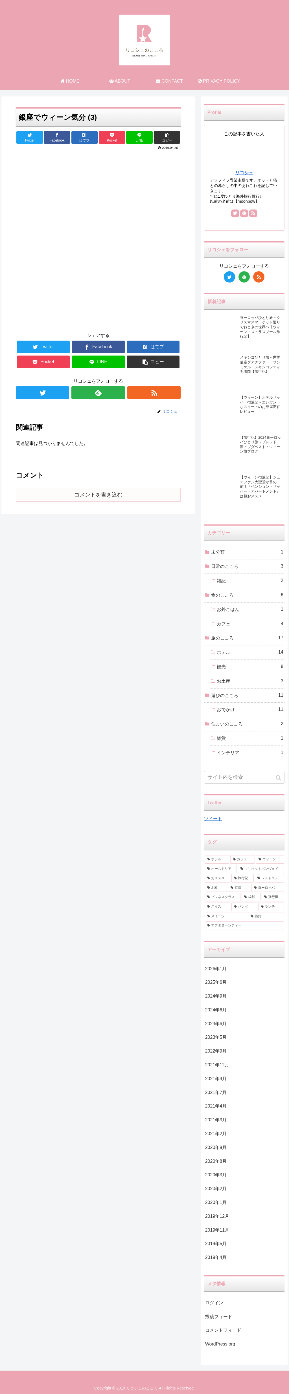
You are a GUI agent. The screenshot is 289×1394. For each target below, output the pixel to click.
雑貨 (250, 738)
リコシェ (244, 172)
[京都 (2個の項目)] (239, 888)
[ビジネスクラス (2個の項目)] (222, 897)
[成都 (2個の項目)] (251, 897)
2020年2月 (216, 1188)
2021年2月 (216, 1133)
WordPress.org (220, 1344)
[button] (278, 778)
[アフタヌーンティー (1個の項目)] (244, 925)
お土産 (250, 681)
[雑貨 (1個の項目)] (266, 916)
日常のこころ (247, 566)
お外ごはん (250, 609)
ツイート (213, 818)
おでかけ (250, 709)
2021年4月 (216, 1106)
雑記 (250, 581)
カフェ (250, 624)
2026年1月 (216, 968)
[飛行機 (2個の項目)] (273, 897)
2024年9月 (216, 996)
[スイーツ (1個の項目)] (226, 916)
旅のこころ (247, 638)
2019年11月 (217, 1230)
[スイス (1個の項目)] (217, 907)
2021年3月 (216, 1119)
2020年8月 (216, 1161)
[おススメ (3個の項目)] (217, 878)
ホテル (250, 652)
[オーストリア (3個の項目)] (221, 869)
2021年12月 (217, 1064)
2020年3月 (216, 1174)
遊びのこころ (247, 695)
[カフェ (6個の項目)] (242, 859)
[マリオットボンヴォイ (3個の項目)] (261, 869)
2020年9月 (216, 1147)
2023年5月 (216, 1037)
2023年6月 (216, 1023)
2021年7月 (216, 1092)
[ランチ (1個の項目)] (271, 907)
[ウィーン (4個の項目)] (270, 859)
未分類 (247, 552)
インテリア (250, 753)
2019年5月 (216, 1243)
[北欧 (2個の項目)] (216, 888)
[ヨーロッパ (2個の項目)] (267, 888)
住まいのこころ (247, 724)
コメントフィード (223, 1330)
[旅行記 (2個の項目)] (242, 878)
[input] (244, 777)
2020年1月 (216, 1202)
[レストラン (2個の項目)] (269, 878)
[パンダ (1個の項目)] (244, 907)
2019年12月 (217, 1216)
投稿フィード (218, 1316)
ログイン (214, 1302)
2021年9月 (216, 1078)
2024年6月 (216, 1009)
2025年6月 (216, 982)
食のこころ (247, 595)
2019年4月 (216, 1257)
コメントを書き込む (98, 495)
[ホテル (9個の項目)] (217, 859)
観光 (250, 667)
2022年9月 (216, 1051)
